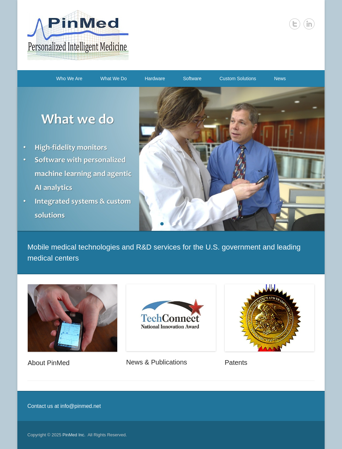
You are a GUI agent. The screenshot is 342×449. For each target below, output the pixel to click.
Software (192, 78)
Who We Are (69, 78)
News (280, 78)
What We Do (113, 78)
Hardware (155, 78)
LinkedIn (309, 23)
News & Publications (156, 362)
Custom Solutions (237, 78)
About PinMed (49, 362)
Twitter (294, 23)
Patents (236, 362)
